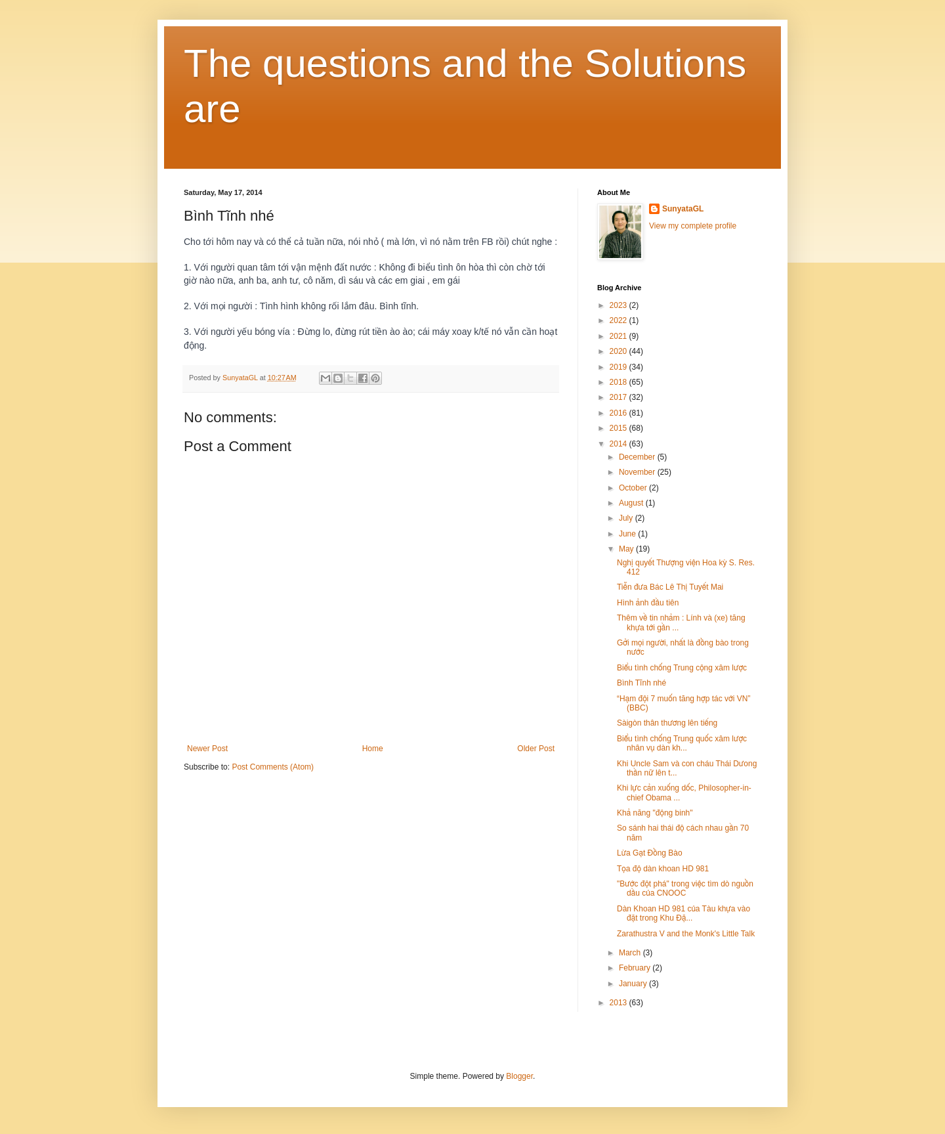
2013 (619, 1002)
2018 (619, 382)
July (627, 518)
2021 (619, 336)
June (628, 533)
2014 (619, 443)
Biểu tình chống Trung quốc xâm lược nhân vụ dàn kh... (682, 743)
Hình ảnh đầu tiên (648, 602)
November (638, 472)
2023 (619, 305)
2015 (619, 428)
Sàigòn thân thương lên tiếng (667, 723)
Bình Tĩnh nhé (641, 682)
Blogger (519, 1076)
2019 (619, 367)
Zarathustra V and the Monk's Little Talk (686, 933)
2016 (619, 413)
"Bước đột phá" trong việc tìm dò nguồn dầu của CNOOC (685, 888)
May (627, 549)
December (638, 457)
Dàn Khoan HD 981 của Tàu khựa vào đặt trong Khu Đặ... (683, 913)
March (631, 952)
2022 (619, 320)
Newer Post (207, 748)
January (634, 983)
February (635, 967)
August (632, 503)
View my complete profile (692, 225)
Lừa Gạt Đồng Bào (649, 853)
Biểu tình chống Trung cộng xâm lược (682, 667)
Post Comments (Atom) (273, 767)
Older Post (536, 748)
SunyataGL (683, 208)
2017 (619, 397)
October (634, 487)
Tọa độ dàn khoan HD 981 (663, 868)
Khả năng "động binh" (655, 813)
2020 (619, 351)
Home (372, 748)
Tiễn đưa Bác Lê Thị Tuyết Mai (670, 587)
